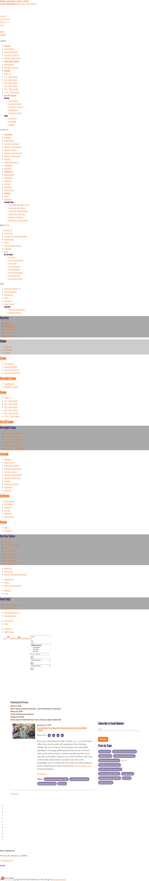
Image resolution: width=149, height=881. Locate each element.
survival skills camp (82, 766)
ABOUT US (4, 22)
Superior (8, 168)
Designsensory (59, 879)
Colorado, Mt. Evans (17, 208)
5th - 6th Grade (10, 83)
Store (23, 4)
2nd (40, 643)
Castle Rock (9, 141)
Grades (7, 71)
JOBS (2, 25)
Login (18, 4)
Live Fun (11, 257)
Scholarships (9, 837)
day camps (77, 741)
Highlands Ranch (11, 162)
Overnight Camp (105, 756)
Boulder (7, 137)
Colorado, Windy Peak (17, 211)
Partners (7, 249)
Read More (42, 774)
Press (6, 242)
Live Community (15, 279)
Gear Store (8, 818)
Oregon (11, 125)
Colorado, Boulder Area (18, 205)
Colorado (12, 121)
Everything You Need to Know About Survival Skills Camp (62, 729)
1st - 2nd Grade (10, 77)
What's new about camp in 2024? (14, 1)
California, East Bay (12, 442)
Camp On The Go (11, 55)
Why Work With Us (12, 288)
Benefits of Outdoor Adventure (110, 769)
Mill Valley (8, 178)
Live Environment (15, 260)
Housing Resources (16, 309)
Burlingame (9, 175)
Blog (6, 821)
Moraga (40, 651)
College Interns (14, 312)
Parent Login (9, 834)
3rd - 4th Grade (10, 80)
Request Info (9, 840)
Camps (7, 46)
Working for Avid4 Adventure (109, 765)
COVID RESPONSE (7, 4)
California (12, 118)
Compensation (10, 292)
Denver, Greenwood (12, 147)
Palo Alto (8, 187)
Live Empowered (15, 272)
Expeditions (9, 64)
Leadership (9, 239)
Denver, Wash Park (12, 156)
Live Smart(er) (14, 266)
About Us (8, 230)
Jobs (6, 252)
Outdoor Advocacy (105, 783)
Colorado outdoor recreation (109, 778)
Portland (8, 199)
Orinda (7, 184)
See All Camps (10, 95)
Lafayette (8, 165)
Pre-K (40, 637)
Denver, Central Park (13, 153)
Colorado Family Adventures (109, 760)
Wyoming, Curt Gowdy (18, 220)
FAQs (6, 298)
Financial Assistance (13, 245)
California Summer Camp (79, 779)
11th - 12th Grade (11, 92)
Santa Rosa (9, 190)
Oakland (7, 181)
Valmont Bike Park (12, 58)
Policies (7, 809)
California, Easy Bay (16, 214)
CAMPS (3, 16)
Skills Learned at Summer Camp (56, 779)
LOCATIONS (5, 19)
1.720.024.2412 (6, 860)
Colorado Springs (11, 144)
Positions (8, 301)
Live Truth (12, 263)
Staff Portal (9, 304)
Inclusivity (8, 233)
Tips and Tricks (104, 752)
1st (40, 641)
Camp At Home (10, 52)
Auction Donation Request (15, 236)
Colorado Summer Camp (46, 784)
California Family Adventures (124, 756)
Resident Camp (14, 113)
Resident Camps (11, 67)
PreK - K (7, 74)
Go (32, 657)
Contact (7, 815)
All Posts (14, 793)
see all (124, 760)
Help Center (31, 4)
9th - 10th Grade (11, 89)
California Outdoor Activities (109, 774)
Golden (7, 159)
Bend (6, 196)
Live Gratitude (14, 269)
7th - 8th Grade (10, 86)
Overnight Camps (11, 61)
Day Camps (9, 49)
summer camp (128, 774)
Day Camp (62, 784)
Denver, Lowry (10, 150)
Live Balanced (14, 276)
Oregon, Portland (15, 217)
